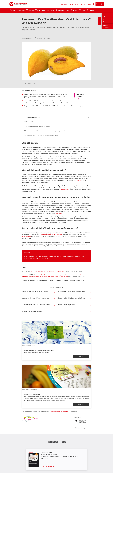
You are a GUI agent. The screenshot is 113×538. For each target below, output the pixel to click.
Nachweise (58, 213)
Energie (75, 10)
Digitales (31, 10)
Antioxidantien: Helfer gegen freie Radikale (71, 291)
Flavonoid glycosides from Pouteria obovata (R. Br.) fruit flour (47, 271)
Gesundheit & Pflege (63, 10)
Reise (83, 10)
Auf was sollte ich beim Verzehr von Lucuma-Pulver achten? (41, 135)
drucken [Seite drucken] (39, 38)
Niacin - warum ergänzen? (66, 304)
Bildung (89, 4)
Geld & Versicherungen (19, 10)
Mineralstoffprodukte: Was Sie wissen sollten (36, 304)
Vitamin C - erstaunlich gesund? (32, 311)
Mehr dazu (81, 356)
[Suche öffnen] (93, 4)
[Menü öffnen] (100, 4)
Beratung (64, 4)
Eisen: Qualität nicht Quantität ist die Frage (71, 298)
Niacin (79, 180)
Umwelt (52, 10)
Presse (71, 4)
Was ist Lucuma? (29, 121)
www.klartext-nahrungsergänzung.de (60, 411)
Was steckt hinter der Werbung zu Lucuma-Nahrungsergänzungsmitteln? (44, 130)
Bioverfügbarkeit (26, 236)
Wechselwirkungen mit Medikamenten (51, 234)
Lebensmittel (42, 10)
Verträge (92, 10)
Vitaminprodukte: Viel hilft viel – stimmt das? (36, 298)
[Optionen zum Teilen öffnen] (47, 38)
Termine (82, 4)
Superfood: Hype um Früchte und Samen (35, 291)
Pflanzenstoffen (65, 189)
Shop (76, 4)
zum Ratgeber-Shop (47, 466)
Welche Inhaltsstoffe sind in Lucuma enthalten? (37, 126)
